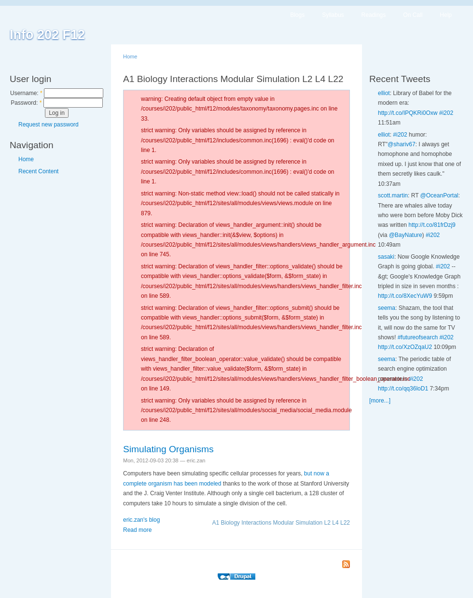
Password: (26, 102)
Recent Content (38, 171)
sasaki (386, 256)
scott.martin (393, 195)
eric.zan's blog (141, 519)
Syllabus (333, 15)
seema (386, 308)
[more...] (379, 400)
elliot (384, 93)
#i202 (446, 113)
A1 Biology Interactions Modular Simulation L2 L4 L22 (281, 522)
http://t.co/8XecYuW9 (405, 295)
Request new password (48, 124)
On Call (412, 15)
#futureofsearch (418, 337)
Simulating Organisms (168, 449)
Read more (137, 530)
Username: (26, 93)
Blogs (297, 15)
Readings (374, 15)
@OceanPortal (439, 195)
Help (446, 15)
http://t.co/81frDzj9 (431, 225)
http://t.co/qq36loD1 (403, 388)
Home (26, 159)
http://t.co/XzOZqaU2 (405, 347)
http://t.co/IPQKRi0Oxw (407, 113)
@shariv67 (402, 144)
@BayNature (405, 235)
